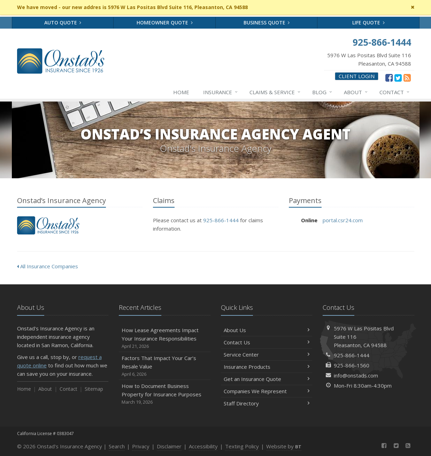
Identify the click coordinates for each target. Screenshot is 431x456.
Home (181, 92)
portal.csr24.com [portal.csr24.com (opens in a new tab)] (343, 220)
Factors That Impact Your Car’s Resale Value (165, 366)
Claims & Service (275, 92)
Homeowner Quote (165, 22)
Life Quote (368, 22)
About (356, 92)
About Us (267, 330)
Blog (322, 92)
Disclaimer (169, 446)
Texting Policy (242, 446)
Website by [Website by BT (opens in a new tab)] (283, 446)
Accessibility (203, 446)
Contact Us (267, 342)
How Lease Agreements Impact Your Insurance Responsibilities (165, 338)
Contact (394, 92)
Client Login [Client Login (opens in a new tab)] (357, 76)
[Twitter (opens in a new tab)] (398, 77)
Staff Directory (267, 403)
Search (117, 446)
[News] (407, 77)
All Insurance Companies (47, 266)
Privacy (140, 446)
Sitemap (94, 389)
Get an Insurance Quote (267, 378)
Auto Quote (63, 22)
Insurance (220, 92)
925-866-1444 (221, 220)
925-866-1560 (351, 365)
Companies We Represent (267, 391)
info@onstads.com (356, 375)
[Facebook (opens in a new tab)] (389, 77)
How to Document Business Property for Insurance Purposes (165, 394)
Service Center (267, 354)
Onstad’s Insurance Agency (48, 225)
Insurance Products (267, 366)
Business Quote (267, 22)
